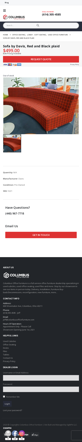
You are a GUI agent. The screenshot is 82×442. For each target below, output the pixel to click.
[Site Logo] (14, 17)
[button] (5, 10)
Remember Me (13, 396)
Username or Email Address (16, 372)
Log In (7, 403)
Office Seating (9, 344)
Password (7, 384)
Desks (6, 348)
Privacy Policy (9, 361)
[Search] (38, 25)
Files (5, 351)
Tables (6, 354)
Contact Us (8, 358)
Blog (7, 2)
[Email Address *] (62, 415)
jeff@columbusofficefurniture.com (18, 319)
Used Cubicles (9, 341)
